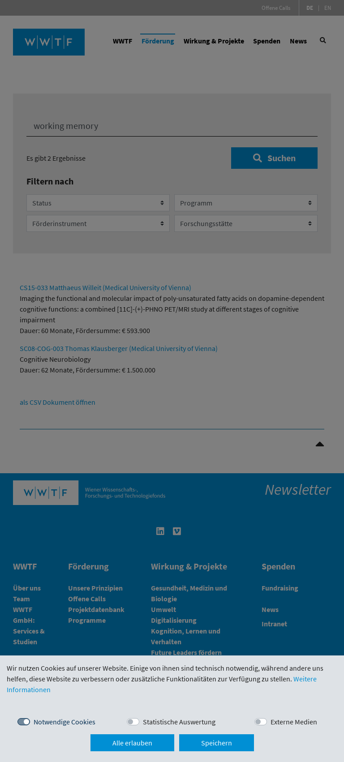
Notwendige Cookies (64, 721)
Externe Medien (294, 721)
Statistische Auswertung (179, 721)
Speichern (216, 742)
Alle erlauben (132, 742)
